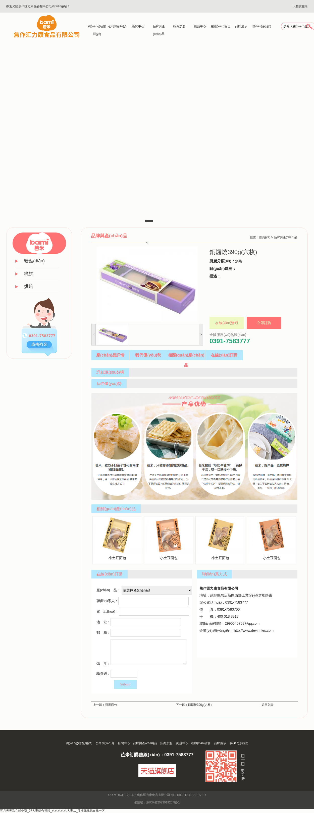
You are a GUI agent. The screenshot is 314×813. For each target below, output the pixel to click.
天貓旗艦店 (300, 6)
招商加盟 (179, 26)
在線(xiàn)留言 (220, 26)
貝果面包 (111, 705)
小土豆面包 (117, 538)
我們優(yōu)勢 (148, 355)
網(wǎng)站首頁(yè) (97, 27)
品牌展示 (241, 26)
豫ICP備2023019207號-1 (163, 802)
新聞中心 (138, 26)
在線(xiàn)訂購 (224, 355)
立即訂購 (264, 323)
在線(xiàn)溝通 (226, 323)
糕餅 (28, 273)
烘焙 (28, 286)
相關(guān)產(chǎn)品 (186, 356)
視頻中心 (200, 26)
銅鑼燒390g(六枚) (200, 705)
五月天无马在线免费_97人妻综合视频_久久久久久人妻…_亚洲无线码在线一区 (52, 810)
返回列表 (267, 705)
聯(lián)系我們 (261, 26)
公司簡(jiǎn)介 (117, 26)
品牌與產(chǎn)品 (159, 27)
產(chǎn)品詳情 (110, 355)
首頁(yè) (264, 237)
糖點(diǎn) (34, 260)
